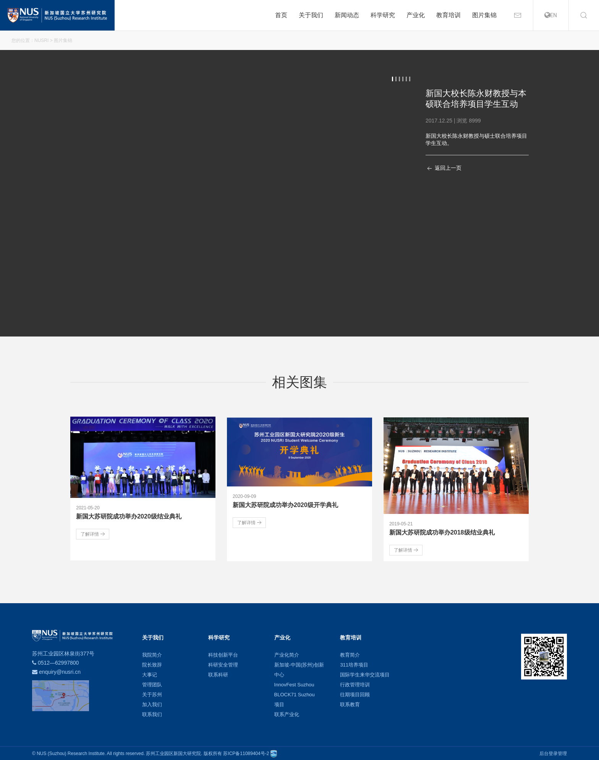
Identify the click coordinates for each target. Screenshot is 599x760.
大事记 (149, 674)
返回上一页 (443, 168)
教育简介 (350, 654)
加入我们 (152, 704)
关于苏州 (152, 694)
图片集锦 (484, 15)
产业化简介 (286, 654)
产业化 (415, 15)
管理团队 (152, 684)
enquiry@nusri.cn (60, 671)
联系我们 (152, 714)
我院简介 (152, 654)
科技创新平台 (223, 654)
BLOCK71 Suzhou (294, 694)
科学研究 (383, 15)
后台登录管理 (553, 752)
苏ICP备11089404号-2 (246, 752)
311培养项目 (354, 664)
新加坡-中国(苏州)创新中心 (299, 669)
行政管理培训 (355, 684)
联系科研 (218, 674)
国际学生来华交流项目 (365, 674)
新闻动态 (347, 15)
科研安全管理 (223, 664)
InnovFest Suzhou (294, 684)
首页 (281, 15)
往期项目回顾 (355, 694)
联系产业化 (286, 714)
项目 (279, 704)
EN (550, 15)
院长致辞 (152, 664)
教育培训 (448, 15)
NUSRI (41, 40)
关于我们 (311, 15)
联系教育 (350, 704)
